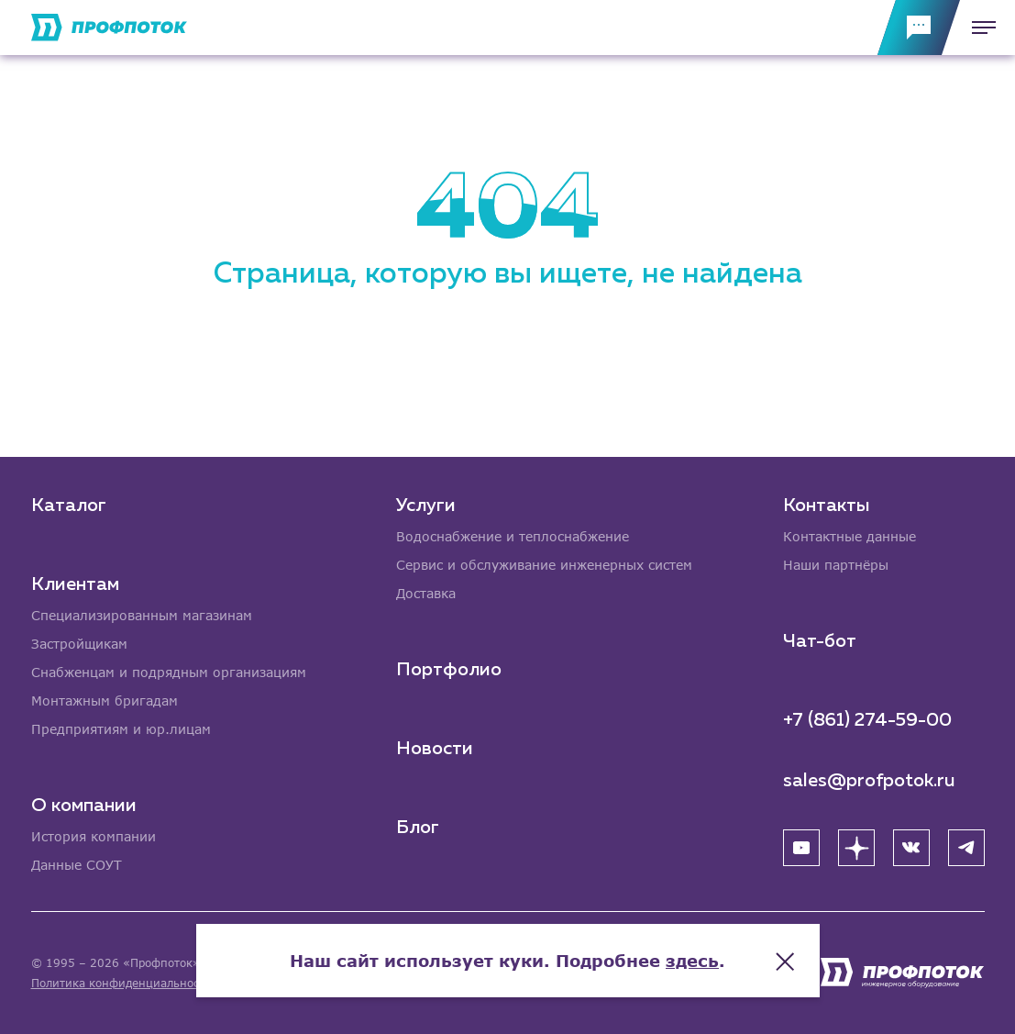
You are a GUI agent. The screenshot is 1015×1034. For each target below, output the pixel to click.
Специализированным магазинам (141, 615)
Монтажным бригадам (104, 700)
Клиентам (75, 584)
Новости (434, 748)
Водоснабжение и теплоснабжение (512, 536)
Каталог (68, 505)
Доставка (426, 593)
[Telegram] (966, 847)
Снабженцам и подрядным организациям (168, 672)
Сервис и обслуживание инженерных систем (544, 565)
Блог (417, 827)
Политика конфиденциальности (121, 983)
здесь (692, 961)
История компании (93, 836)
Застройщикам (79, 643)
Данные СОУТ (76, 865)
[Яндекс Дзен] (856, 847)
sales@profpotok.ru (869, 781)
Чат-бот (819, 641)
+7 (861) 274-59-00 (867, 720)
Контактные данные (849, 536)
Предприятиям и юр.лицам (121, 729)
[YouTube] (801, 847)
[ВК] (911, 847)
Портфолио (449, 670)
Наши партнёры (835, 565)
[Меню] (978, 27)
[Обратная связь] (918, 27)
